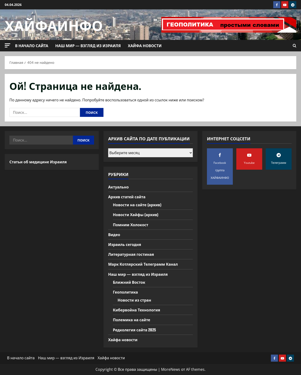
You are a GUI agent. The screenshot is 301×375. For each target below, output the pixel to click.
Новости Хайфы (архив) (135, 214)
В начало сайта (31, 45)
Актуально (118, 187)
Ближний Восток (129, 282)
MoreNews (170, 369)
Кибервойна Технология (136, 310)
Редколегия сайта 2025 (134, 330)
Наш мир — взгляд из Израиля (88, 45)
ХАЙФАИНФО (54, 24)
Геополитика (125, 292)
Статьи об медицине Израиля (38, 162)
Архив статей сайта (127, 196)
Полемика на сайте (131, 319)
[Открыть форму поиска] (294, 45)
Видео (114, 234)
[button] (7, 45)
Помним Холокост (130, 224)
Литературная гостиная (131, 254)
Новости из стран (134, 300)
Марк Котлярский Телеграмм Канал (143, 264)
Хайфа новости (145, 45)
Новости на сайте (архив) (137, 204)
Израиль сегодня (124, 244)
